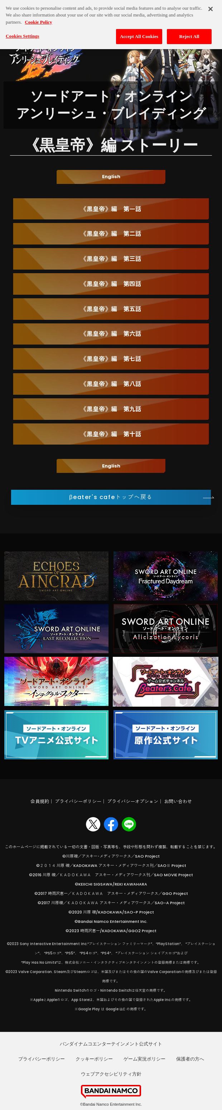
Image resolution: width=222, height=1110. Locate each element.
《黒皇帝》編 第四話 (111, 284)
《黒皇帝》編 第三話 (111, 259)
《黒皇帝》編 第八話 (111, 384)
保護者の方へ (190, 1059)
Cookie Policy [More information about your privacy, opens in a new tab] (38, 18)
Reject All (189, 32)
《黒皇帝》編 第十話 (111, 434)
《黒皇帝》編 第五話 (111, 309)
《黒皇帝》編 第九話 (111, 409)
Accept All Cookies (139, 32)
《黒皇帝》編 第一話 (111, 209)
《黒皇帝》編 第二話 (111, 233)
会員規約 (39, 801)
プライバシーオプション (132, 801)
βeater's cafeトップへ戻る (111, 497)
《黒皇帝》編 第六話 (111, 333)
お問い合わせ (178, 801)
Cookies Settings (22, 32)
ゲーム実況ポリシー (144, 1059)
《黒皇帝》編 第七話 (111, 359)
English (111, 176)
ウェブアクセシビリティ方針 (111, 1074)
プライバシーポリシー (78, 801)
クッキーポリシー (94, 1059)
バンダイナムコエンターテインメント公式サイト (111, 1044)
